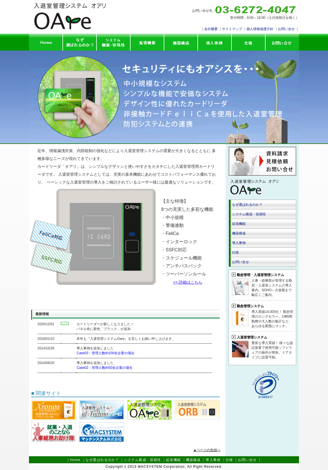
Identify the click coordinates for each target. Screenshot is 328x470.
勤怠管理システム (250, 306)
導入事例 (239, 243)
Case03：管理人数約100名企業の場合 (105, 353)
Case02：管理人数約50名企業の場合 (104, 368)
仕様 (235, 252)
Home (75, 460)
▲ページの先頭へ (206, 450)
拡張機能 (239, 224)
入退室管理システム (252, 337)
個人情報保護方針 (259, 29)
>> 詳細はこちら (187, 282)
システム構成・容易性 (249, 214)
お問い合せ (286, 29)
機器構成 (239, 233)
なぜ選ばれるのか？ (247, 205)
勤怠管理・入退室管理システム (260, 275)
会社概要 (211, 29)
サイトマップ (232, 29)
